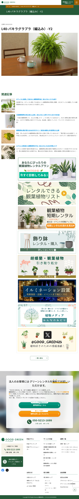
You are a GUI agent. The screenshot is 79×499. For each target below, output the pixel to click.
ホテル (47, 485)
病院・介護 (48, 483)
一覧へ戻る (39, 358)
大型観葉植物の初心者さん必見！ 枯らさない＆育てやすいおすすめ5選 (37, 115)
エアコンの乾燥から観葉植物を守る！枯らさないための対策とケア (36, 146)
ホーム (8, 6)
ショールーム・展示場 (50, 489)
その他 (47, 492)
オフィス (47, 481)
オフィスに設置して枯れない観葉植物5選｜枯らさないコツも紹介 (36, 99)
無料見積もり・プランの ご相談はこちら (68, 2)
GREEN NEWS (15, 6)
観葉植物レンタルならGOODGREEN (47, 497)
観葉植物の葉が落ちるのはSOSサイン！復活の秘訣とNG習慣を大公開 (37, 130)
